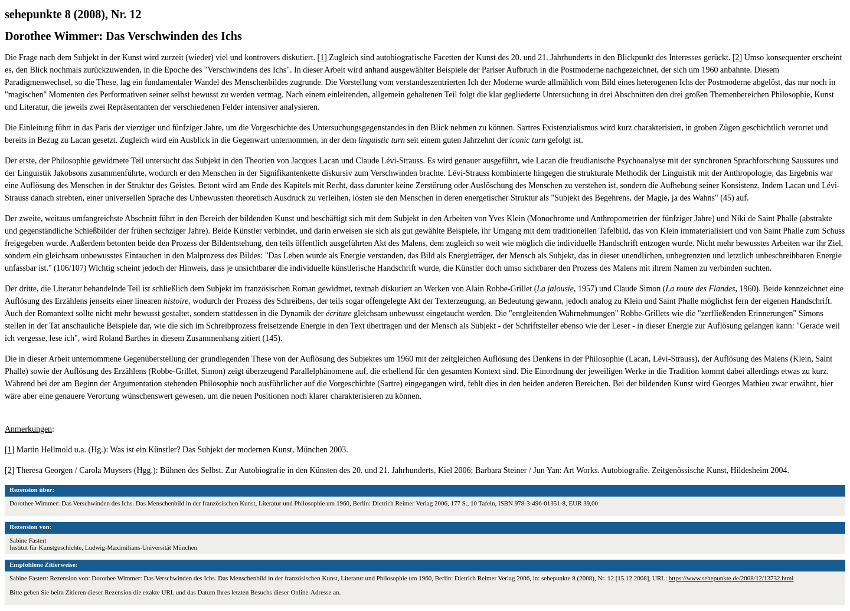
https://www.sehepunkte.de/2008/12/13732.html (731, 578)
